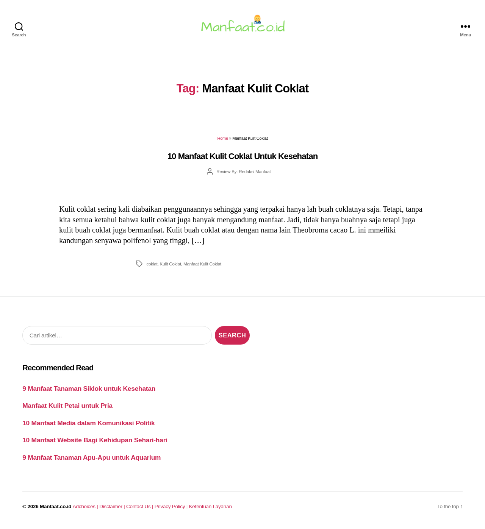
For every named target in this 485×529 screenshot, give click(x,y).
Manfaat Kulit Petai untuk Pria (67, 408)
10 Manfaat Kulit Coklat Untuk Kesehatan (242, 158)
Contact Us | (140, 509)
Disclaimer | (112, 509)
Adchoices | (86, 509)
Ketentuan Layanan (210, 509)
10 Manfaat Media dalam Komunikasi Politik (88, 425)
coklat (151, 265)
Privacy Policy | (172, 509)
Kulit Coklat (170, 265)
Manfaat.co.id (55, 509)
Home (222, 140)
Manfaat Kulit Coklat (202, 265)
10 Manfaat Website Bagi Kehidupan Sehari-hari (94, 442)
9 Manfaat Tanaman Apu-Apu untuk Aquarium (91, 459)
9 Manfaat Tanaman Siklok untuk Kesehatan (88, 390)
